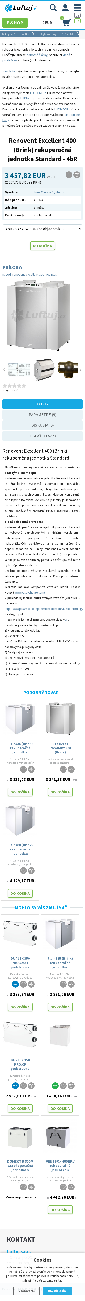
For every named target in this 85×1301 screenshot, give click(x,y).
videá (66, 55)
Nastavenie (26, 1291)
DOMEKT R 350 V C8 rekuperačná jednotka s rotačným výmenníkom (20, 1165)
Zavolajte (8, 71)
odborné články (37, 55)
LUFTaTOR (61, 109)
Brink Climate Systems (49, 192)
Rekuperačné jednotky (15, 34)
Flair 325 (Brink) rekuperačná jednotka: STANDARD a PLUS (20, 747)
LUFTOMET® (37, 93)
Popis (42, 404)
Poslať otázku (42, 436)
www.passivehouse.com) (30, 592)
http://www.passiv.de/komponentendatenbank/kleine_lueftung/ (44, 609)
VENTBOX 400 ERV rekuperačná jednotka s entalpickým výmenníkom (60, 1165)
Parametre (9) (42, 414)
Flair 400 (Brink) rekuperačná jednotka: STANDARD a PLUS (20, 849)
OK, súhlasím (57, 1291)
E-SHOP (15, 22)
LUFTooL (26, 98)
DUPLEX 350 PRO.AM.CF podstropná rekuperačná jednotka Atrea (20, 962)
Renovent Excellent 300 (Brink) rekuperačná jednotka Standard (60, 747)
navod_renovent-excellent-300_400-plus (29, 274)
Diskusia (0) (42, 425)
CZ (77, 15)
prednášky (9, 60)
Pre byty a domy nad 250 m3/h (55, 34)
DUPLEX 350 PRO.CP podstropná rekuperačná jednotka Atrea (20, 1064)
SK (77, 21)
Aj (66, 620)
